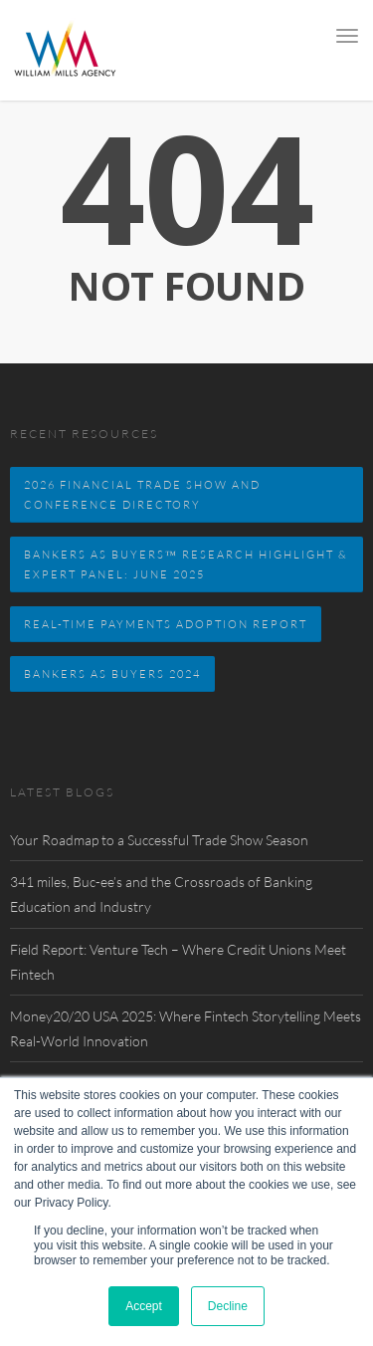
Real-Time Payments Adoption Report (165, 623)
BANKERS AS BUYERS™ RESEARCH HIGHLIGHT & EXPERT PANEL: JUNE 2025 (186, 564)
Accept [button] (143, 1306)
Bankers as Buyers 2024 (112, 673)
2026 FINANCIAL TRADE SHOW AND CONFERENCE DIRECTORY (142, 494)
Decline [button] (228, 1306)
